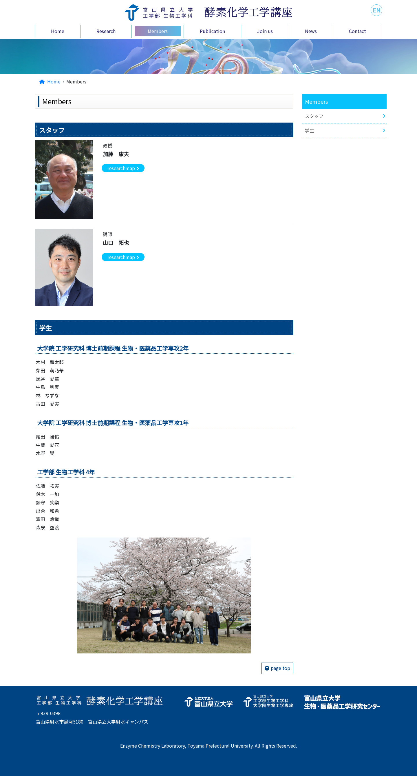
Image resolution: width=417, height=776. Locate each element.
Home (57, 31)
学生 (309, 130)
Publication (212, 31)
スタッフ (314, 115)
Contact (357, 31)
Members (158, 31)
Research (106, 31)
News (311, 31)
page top (280, 667)
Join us (265, 31)
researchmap (121, 168)
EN (377, 10)
